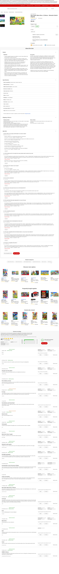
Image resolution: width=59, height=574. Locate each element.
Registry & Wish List (45, 5)
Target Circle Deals (51, 2)
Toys (22, 1)
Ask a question (16, 253)
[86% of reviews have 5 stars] (29, 339)
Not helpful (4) (15, 169)
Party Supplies (50, 1)
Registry (17, 3)
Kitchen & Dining (22, 0)
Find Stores (28, 3)
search (47, 8)
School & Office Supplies (43, 1)
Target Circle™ (23, 5)
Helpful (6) (12, 161)
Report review (55, 354)
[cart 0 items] (57, 9)
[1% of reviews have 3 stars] (29, 341)
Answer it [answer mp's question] (6, 185)
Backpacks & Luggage (11, 1)
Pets (3, 2)
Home (18, 0)
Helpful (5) (12, 149)
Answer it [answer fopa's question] (6, 163)
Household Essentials (43, 0)
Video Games (29, 1)
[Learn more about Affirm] (44, 40)
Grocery (38, 0)
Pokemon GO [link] (49, 261)
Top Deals (46, 2)
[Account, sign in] (52, 9)
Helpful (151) (11, 144)
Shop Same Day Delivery (11, 3)
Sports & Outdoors (18, 1)
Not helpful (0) (16, 149)
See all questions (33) (8, 253)
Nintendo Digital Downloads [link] (27, 261)
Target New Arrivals (31, 2)
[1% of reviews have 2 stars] (29, 342)
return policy (34, 123)
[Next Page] (57, 26)
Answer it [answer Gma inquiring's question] (6, 208)
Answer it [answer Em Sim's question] (6, 229)
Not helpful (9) (16, 161)
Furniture (35, 0)
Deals (24, 2)
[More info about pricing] (53, 21)
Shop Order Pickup (4, 3)
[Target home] (2, 9)
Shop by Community (14, 2)
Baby (47, 0)
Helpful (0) (14, 137)
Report (21, 137)
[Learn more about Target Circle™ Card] (44, 37)
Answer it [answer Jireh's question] (6, 250)
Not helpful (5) (15, 172)
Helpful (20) (10, 169)
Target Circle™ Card (30, 5)
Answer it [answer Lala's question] (6, 218)
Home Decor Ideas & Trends (39, 2)
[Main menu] (5, 9)
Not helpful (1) (18, 137)
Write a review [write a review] (44, 343)
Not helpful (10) (15, 142)
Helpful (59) (10, 142)
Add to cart (33, 31)
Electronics (24, 1)
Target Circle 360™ (37, 5)
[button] (33, 19)
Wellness (5, 1)
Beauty (49, 0)
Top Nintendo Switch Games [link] (36, 261)
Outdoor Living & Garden (29, 0)
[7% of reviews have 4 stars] (29, 340)
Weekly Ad (51, 5)
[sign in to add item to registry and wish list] (56, 34)
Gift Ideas (54, 1)
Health (3, 1)
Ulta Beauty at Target (7, 2)
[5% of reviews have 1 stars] (29, 343)
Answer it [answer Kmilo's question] (6, 175)
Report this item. (27, 113)
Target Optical (20, 2)
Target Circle (24, 3)
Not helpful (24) (15, 144)
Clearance (26, 2)
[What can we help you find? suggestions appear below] (27, 9)
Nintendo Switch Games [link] (11, 261)
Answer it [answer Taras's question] (6, 197)
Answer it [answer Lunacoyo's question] (6, 240)
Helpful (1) (11, 226)
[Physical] (33, 26)
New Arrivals (2, 0)
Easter (5, 0)
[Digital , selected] (37, 26)
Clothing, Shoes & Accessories (12, 0)
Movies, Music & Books (35, 1)
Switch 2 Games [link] (44, 261)
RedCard (20, 3)
